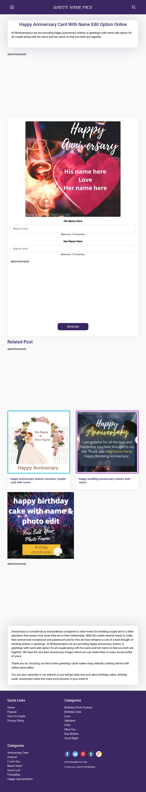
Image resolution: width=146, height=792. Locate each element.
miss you (70, 729)
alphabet (69, 720)
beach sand (14, 766)
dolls (67, 725)
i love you (13, 761)
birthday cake (72, 712)
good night (71, 738)
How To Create (16, 716)
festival (12, 757)
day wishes (71, 734)
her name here (72, 241)
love (67, 716)
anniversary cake (18, 752)
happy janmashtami (20, 779)
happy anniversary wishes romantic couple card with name (38, 480)
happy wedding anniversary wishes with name (104, 480)
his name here (73, 221)
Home (11, 707)
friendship (13, 774)
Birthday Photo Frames (78, 707)
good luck (13, 770)
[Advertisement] (73, 86)
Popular (12, 712)
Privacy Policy (15, 720)
